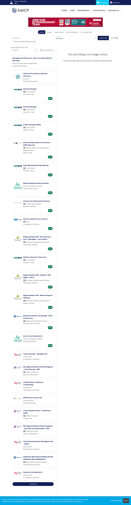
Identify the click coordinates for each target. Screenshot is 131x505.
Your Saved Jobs (86, 32)
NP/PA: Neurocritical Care (32, 398)
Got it (126, 501)
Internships (84, 10)
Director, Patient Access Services (35, 219)
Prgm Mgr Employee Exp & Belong (35, 165)
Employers (115, 2)
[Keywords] (33, 38)
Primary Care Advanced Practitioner (36, 201)
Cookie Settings (115, 501)
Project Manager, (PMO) (32, 125)
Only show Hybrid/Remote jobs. (25, 41)
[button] (114, 38)
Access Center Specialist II (33, 336)
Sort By (15, 50)
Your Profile (99, 10)
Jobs (72, 10)
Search (41, 32)
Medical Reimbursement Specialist (36, 183)
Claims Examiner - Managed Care (35, 354)
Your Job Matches (72, 32)
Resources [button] (113, 10)
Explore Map (59, 32)
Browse (49, 32)
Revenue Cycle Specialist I (33, 472)
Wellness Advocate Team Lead (34, 257)
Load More (33, 484)
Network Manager (30, 89)
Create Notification (46, 50)
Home (64, 10)
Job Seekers (102, 2)
